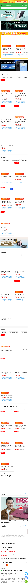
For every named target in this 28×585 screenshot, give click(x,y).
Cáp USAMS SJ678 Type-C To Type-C (7, 467)
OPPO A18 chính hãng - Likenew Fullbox (6, 373)
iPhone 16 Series (15, 255)
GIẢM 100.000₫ (6, 422)
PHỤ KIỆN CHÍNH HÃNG (9, 406)
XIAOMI (3, 157)
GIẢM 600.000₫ (6, 174)
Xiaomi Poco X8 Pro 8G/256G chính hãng (6, 202)
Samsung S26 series (22, 77)
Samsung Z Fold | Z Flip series (8, 77)
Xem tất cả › (23, 493)
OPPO (3, 330)
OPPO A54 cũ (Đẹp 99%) (7, 395)
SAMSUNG (4, 75)
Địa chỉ (3, 568)
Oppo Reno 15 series (13, 332)
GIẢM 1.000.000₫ (7, 45)
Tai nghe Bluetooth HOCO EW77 (7, 426)
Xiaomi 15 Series (15, 160)
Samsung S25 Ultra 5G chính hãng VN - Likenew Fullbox (20, 95)
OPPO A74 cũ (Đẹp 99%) (21, 349)
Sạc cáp (14, 408)
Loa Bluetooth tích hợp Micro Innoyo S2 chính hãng (20, 447)
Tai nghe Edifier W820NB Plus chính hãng (20, 426)
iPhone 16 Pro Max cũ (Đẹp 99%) (6, 272)
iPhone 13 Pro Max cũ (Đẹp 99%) (6, 295)
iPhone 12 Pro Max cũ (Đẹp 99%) (20, 272)
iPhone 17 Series (5, 255)
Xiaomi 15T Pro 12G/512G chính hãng (7, 226)
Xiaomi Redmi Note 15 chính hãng (6, 177)
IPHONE (3, 252)
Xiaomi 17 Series (5, 160)
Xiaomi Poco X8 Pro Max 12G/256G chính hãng (8, 49)
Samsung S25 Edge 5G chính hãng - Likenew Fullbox (20, 121)
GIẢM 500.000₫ (20, 91)
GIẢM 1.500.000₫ (21, 45)
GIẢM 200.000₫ (6, 393)
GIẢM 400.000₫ (20, 292)
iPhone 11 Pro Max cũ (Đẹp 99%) (6, 319)
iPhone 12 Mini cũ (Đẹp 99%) (20, 295)
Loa (26, 408)
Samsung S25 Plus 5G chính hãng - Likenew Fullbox (6, 121)
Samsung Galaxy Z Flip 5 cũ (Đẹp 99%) (7, 146)
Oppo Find (4, 332)
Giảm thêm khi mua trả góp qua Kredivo (8, 55)
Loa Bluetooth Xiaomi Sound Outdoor (6, 446)
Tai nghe (20, 408)
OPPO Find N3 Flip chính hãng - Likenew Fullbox (7, 349)
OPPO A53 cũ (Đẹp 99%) (21, 372)
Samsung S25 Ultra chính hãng (7, 94)
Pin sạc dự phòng (5, 408)
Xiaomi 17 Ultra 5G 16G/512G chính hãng (20, 202)
